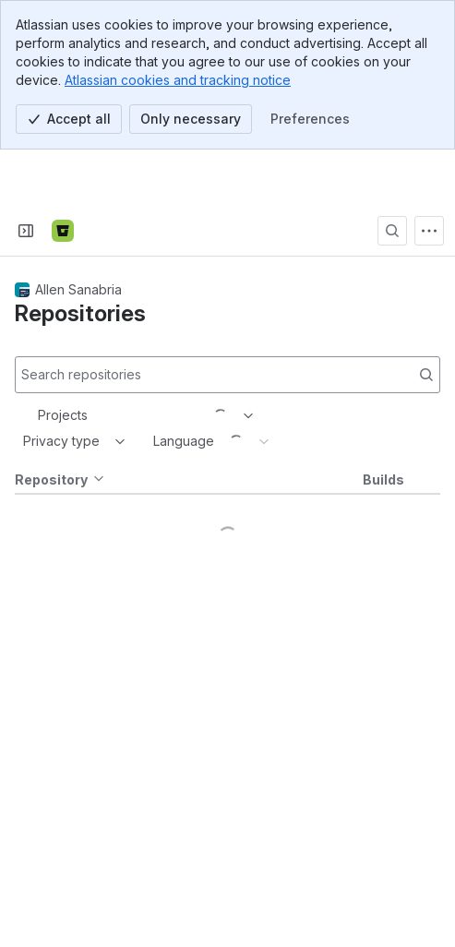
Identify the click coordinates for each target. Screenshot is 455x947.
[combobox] (40, 360)
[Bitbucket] (63, 175)
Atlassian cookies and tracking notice (178, 80)
